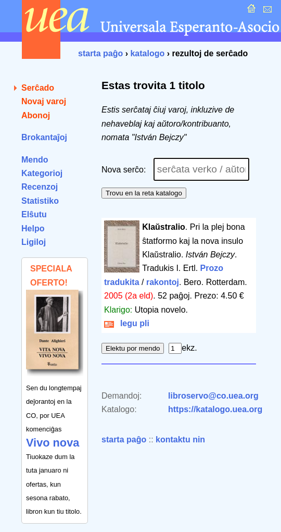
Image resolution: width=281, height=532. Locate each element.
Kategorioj (41, 173)
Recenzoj (39, 186)
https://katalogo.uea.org (215, 409)
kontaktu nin (180, 439)
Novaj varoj (43, 101)
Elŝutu (34, 214)
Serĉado (37, 87)
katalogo (147, 53)
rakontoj (162, 282)
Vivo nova (52, 442)
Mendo (34, 159)
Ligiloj (33, 242)
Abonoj (35, 115)
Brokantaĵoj (44, 137)
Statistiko (40, 200)
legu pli (126, 323)
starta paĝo (100, 53)
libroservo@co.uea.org (213, 395)
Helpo (32, 228)
